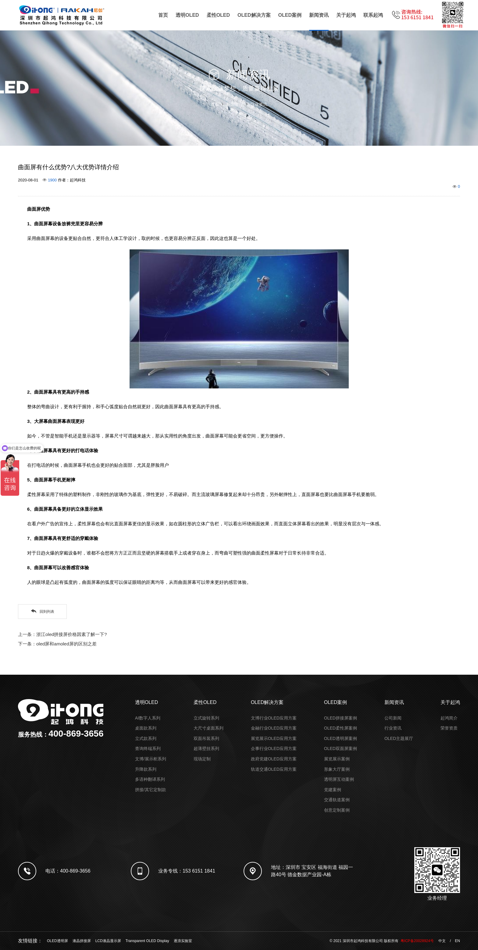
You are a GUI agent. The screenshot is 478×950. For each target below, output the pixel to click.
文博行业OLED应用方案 (274, 718)
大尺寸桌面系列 (208, 728)
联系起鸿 (373, 15)
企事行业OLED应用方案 (274, 748)
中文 (442, 941)
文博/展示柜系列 (150, 758)
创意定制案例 (337, 810)
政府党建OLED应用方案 (274, 758)
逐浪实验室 (183, 941)
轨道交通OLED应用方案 (274, 769)
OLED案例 (289, 15)
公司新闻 (392, 718)
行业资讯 (258, 104)
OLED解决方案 (253, 15)
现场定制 (202, 758)
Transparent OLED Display (147, 941)
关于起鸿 (346, 15)
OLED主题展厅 (398, 738)
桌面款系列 (145, 728)
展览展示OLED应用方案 (274, 738)
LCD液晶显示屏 (108, 941)
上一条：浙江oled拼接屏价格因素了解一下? (62, 634)
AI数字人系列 (147, 718)
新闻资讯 (319, 15)
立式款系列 (145, 738)
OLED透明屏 (57, 941)
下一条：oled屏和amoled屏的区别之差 (57, 643)
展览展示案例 (337, 758)
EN (457, 941)
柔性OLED (218, 15)
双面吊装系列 (206, 738)
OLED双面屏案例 (340, 748)
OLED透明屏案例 (340, 738)
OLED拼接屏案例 (340, 718)
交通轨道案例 (337, 799)
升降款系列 (145, 769)
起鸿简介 (449, 718)
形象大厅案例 (337, 769)
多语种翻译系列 (150, 779)
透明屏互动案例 (339, 779)
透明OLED (187, 15)
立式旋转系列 (206, 718)
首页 (163, 15)
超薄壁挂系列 (206, 748)
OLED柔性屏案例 (340, 728)
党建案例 (332, 789)
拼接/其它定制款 (150, 789)
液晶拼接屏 (82, 941)
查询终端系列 (148, 748)
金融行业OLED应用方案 (274, 728)
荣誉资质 (449, 728)
